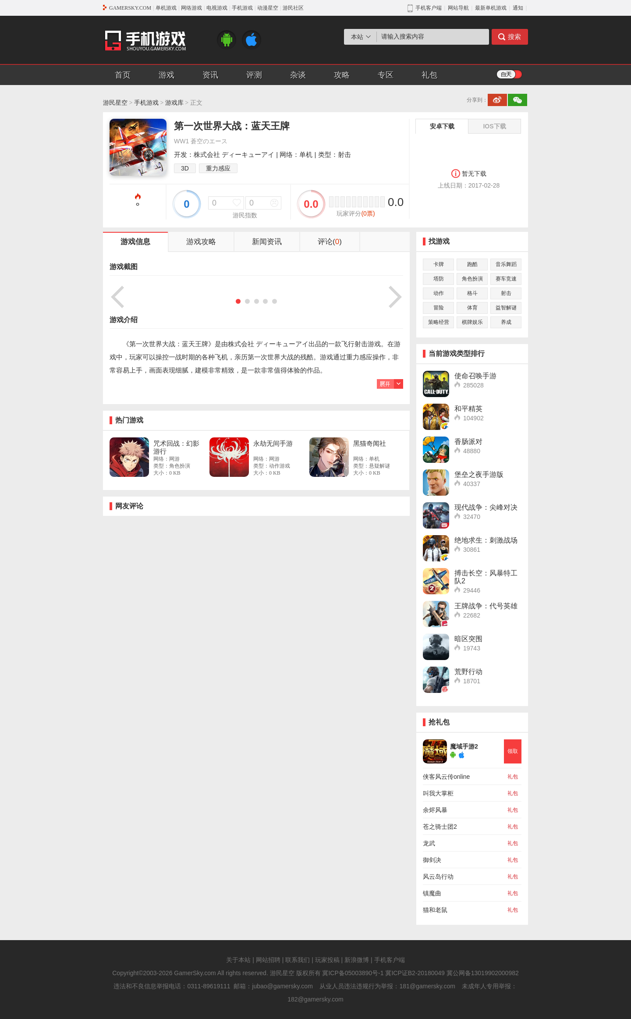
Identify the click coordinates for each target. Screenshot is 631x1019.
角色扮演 (472, 279)
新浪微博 (356, 959)
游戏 (166, 75)
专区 (385, 75)
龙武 (429, 843)
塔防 (438, 279)
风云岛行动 (438, 876)
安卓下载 (442, 126)
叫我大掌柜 (438, 793)
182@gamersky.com (315, 999)
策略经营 (438, 322)
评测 (254, 75)
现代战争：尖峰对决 (486, 507)
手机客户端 (389, 959)
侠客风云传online (446, 776)
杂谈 (298, 75)
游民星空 (115, 102)
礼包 (429, 75)
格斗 (472, 293)
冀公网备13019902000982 (483, 972)
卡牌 (438, 264)
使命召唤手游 (475, 376)
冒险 (438, 308)
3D (185, 168)
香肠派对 (468, 441)
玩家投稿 (327, 959)
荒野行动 (468, 671)
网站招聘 (268, 959)
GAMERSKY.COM (130, 8)
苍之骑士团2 (440, 826)
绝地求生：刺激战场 (486, 540)
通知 (518, 8)
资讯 (210, 75)
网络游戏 (191, 8)
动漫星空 (267, 8)
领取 (512, 751)
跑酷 (472, 264)
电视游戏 (216, 8)
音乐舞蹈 (506, 264)
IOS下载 (494, 126)
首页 (123, 75)
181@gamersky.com (427, 986)
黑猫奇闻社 (369, 443)
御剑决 (432, 859)
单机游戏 (166, 8)
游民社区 (293, 8)
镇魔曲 (432, 893)
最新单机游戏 (491, 8)
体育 (472, 308)
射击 (506, 293)
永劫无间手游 (273, 443)
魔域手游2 (464, 746)
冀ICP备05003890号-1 (352, 972)
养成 (506, 322)
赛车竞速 (506, 279)
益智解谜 (506, 308)
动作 (438, 293)
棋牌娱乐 (472, 322)
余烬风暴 (435, 809)
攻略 (342, 75)
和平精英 (468, 408)
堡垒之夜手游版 (478, 474)
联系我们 (297, 959)
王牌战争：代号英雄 (486, 606)
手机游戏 (242, 8)
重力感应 (218, 168)
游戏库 (174, 102)
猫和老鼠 (435, 909)
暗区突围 (468, 639)
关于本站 (238, 959)
